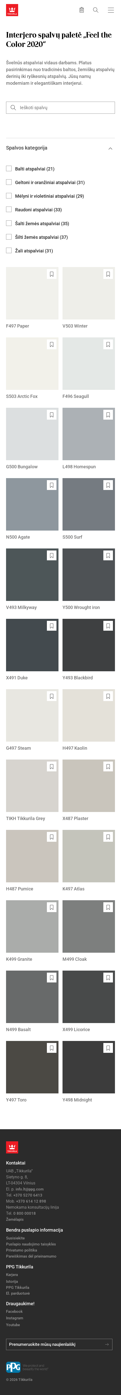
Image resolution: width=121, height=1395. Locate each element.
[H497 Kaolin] (89, 720)
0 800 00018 (24, 1213)
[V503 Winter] (89, 298)
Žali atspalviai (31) (34, 250)
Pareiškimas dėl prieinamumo (31, 1256)
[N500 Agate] (32, 509)
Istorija (12, 1281)
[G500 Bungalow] (32, 439)
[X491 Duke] (32, 650)
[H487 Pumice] (32, 861)
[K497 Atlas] (89, 861)
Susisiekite (15, 1238)
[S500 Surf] (89, 509)
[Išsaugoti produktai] (82, 10)
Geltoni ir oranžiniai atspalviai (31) (50, 182)
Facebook (14, 1311)
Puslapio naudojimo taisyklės (31, 1244)
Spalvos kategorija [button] (59, 148)
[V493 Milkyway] (32, 579)
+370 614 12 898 (31, 1201)
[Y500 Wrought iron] (89, 579)
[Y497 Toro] (32, 1072)
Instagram (14, 1318)
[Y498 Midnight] (89, 1072)
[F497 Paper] (32, 298)
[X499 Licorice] (89, 1002)
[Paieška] (96, 10)
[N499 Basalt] (32, 1002)
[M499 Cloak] (89, 931)
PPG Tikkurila (17, 1287)
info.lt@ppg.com (30, 1189)
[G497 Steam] (32, 720)
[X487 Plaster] (89, 791)
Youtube (13, 1325)
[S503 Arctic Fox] (32, 368)
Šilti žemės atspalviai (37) (41, 237)
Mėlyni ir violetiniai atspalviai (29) (49, 196)
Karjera (12, 1274)
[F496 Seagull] (89, 368)
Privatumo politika (21, 1250)
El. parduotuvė (18, 1293)
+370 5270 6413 (27, 1195)
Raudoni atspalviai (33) (38, 209)
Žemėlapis (15, 1219)
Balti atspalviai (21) (34, 168)
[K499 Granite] (32, 931)
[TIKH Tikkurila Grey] (32, 791)
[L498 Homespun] (89, 439)
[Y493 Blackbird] (89, 650)
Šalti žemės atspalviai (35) (42, 223)
